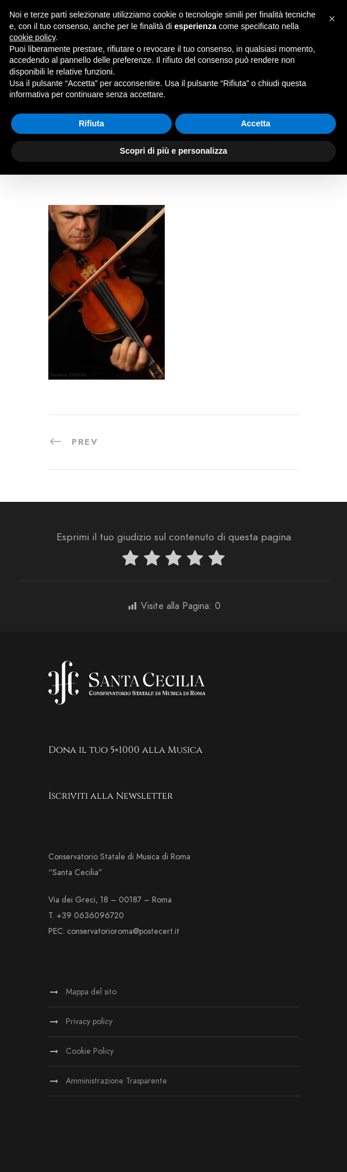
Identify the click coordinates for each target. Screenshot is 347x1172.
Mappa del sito (91, 991)
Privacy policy (89, 1021)
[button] (332, 18)
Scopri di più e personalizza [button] (173, 150)
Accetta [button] (256, 123)
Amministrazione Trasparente (116, 1080)
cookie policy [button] (32, 37)
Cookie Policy (90, 1051)
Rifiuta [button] (91, 123)
